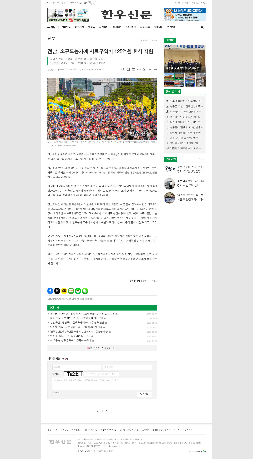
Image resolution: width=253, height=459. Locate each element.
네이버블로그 (71, 291)
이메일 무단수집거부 (161, 429)
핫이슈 (91, 27)
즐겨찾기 (64, 2)
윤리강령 (64, 429)
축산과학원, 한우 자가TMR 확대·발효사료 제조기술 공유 (186, 116)
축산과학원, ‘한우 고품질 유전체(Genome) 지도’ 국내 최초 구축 (186, 111)
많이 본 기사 (172, 91)
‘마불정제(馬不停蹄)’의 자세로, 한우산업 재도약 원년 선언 (186, 148)
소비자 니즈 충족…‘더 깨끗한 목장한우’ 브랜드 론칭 (186, 132)
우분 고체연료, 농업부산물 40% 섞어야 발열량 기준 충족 (186, 101)
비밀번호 (108, 367)
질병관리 (116, 27)
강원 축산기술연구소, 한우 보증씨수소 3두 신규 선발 (186, 122)
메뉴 (53, 27)
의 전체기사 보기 (142, 280)
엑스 (57, 291)
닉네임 (57, 367)
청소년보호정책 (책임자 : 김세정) (134, 429)
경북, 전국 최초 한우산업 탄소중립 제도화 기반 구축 (186, 137)
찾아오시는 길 (91, 429)
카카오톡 (64, 291)
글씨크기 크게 (150, 69)
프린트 (139, 69)
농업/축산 (131, 27)
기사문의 (186, 2)
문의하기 (188, 429)
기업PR (171, 27)
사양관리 (103, 27)
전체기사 (66, 27)
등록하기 (144, 394)
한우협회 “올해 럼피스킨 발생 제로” (186, 127)
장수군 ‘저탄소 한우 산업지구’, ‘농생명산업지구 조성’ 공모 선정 (186, 106)
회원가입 (195, 2)
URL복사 (122, 69)
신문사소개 (52, 429)
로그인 (203, 2)
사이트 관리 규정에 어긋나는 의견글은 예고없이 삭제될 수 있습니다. (86, 380)
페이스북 (50, 291)
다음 (107, 411)
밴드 (85, 291)
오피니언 (158, 27)
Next (201, 58)
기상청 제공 (91, 4)
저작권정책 (76, 429)
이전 (98, 411)
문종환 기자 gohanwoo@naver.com (61, 69)
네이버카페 (78, 291)
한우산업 (79, 27)
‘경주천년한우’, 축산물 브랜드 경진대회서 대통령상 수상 (186, 143)
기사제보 (178, 2)
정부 (155, 40)
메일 (133, 69)
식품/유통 (145, 27)
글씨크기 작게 (155, 69)
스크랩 (144, 69)
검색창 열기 (202, 27)
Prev (167, 58)
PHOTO (169, 40)
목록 (128, 69)
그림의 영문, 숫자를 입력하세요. (100, 373)
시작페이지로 (54, 2)
